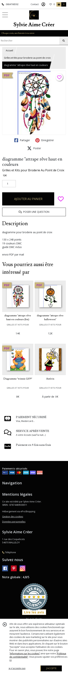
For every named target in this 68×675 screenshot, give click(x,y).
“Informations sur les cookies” (24, 653)
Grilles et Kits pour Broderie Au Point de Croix (33, 170)
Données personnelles (13, 521)
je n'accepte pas (17, 668)
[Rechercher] (63, 41)
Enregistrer (44, 140)
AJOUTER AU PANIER (28, 199)
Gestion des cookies (12, 516)
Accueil (9, 50)
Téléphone (9, 552)
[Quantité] (9, 183)
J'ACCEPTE (51, 668)
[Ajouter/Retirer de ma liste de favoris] (60, 199)
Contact (35, 4)
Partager (22, 140)
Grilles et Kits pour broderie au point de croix (27, 57)
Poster (34, 148)
